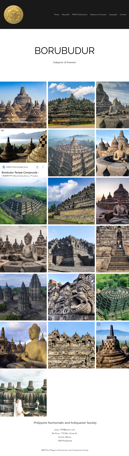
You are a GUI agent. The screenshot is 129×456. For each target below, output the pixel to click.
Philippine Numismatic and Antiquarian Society (65, 422)
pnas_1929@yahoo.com (64, 429)
